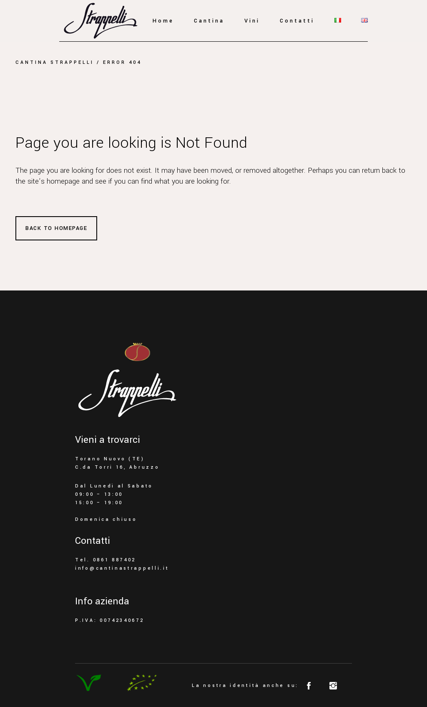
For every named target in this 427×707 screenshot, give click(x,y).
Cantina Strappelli (54, 62)
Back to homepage (56, 228)
